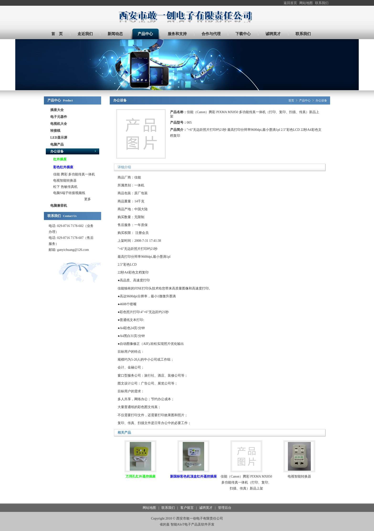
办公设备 (57, 151)
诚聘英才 (206, 508)
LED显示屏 (58, 137)
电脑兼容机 (58, 205)
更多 (87, 199)
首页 (291, 100)
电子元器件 (58, 117)
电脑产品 (57, 144)
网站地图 (306, 3)
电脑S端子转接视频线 (69, 193)
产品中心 (305, 100)
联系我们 (321, 3)
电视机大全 (58, 124)
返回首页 (290, 3)
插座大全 (57, 110)
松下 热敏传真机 (65, 187)
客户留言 (187, 508)
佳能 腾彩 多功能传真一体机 (74, 174)
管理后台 (224, 508)
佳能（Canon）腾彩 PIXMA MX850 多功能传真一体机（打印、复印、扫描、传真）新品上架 (246, 482)
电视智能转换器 (65, 180)
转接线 (55, 130)
